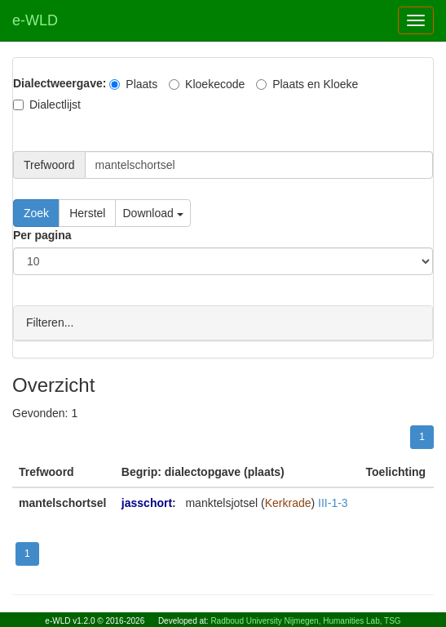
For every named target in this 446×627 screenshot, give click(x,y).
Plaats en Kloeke (307, 84)
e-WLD (35, 20)
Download (152, 213)
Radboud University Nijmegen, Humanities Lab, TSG (305, 620)
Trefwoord (49, 164)
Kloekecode (207, 84)
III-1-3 (333, 502)
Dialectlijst (47, 104)
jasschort (146, 502)
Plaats (133, 84)
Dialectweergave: (59, 83)
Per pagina (42, 235)
